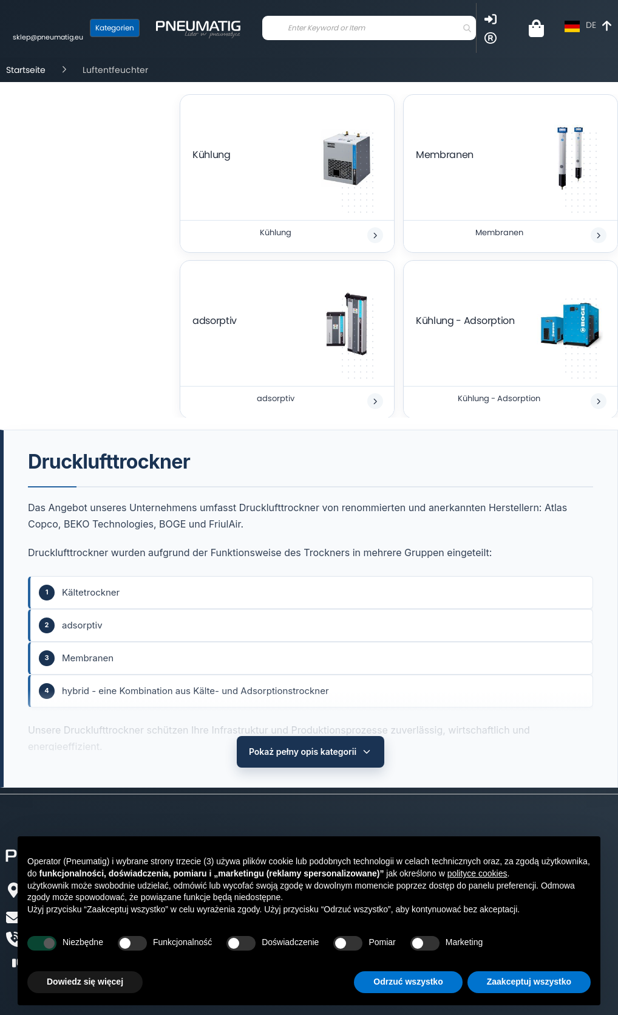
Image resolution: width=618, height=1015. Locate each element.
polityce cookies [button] (477, 873)
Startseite (26, 70)
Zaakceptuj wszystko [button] (529, 981)
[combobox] (369, 28)
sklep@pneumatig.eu (48, 37)
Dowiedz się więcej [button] (85, 981)
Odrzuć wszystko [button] (408, 981)
